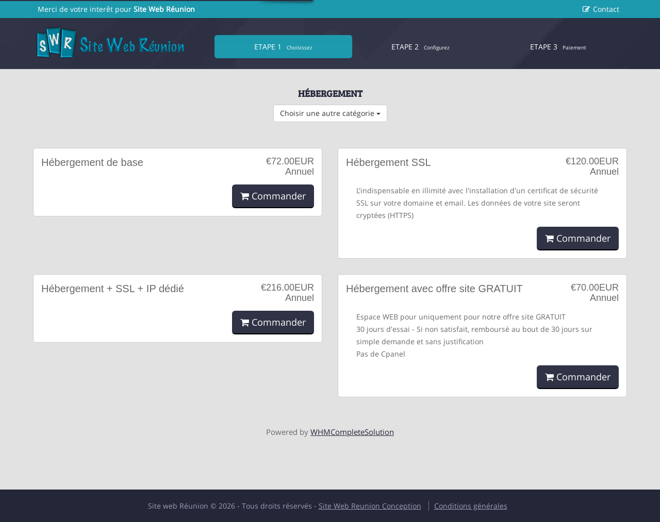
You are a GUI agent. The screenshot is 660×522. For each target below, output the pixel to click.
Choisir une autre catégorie (330, 113)
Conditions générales (470, 506)
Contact (606, 9)
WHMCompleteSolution (352, 432)
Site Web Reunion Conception (370, 506)
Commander (273, 196)
